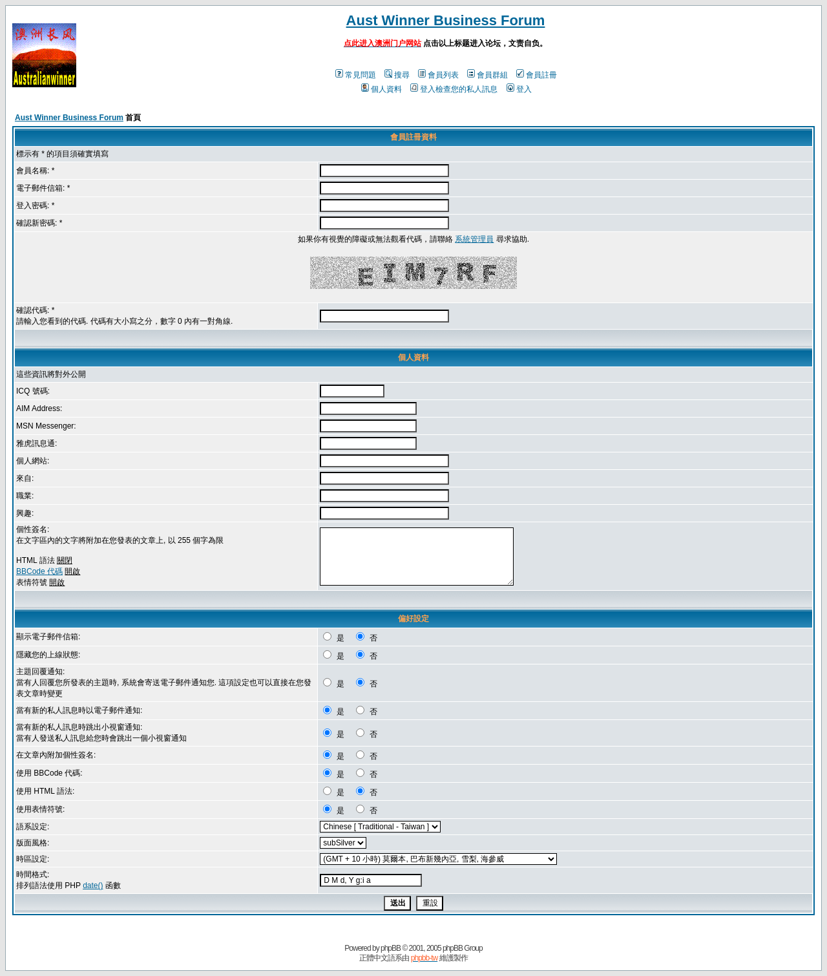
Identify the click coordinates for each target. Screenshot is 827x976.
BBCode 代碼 (39, 571)
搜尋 (397, 75)
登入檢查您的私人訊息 (453, 89)
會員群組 (487, 75)
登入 (519, 89)
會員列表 (438, 75)
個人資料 (381, 89)
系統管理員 (474, 239)
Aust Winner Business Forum (445, 20)
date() (93, 885)
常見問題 (355, 75)
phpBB (391, 948)
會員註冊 (536, 75)
